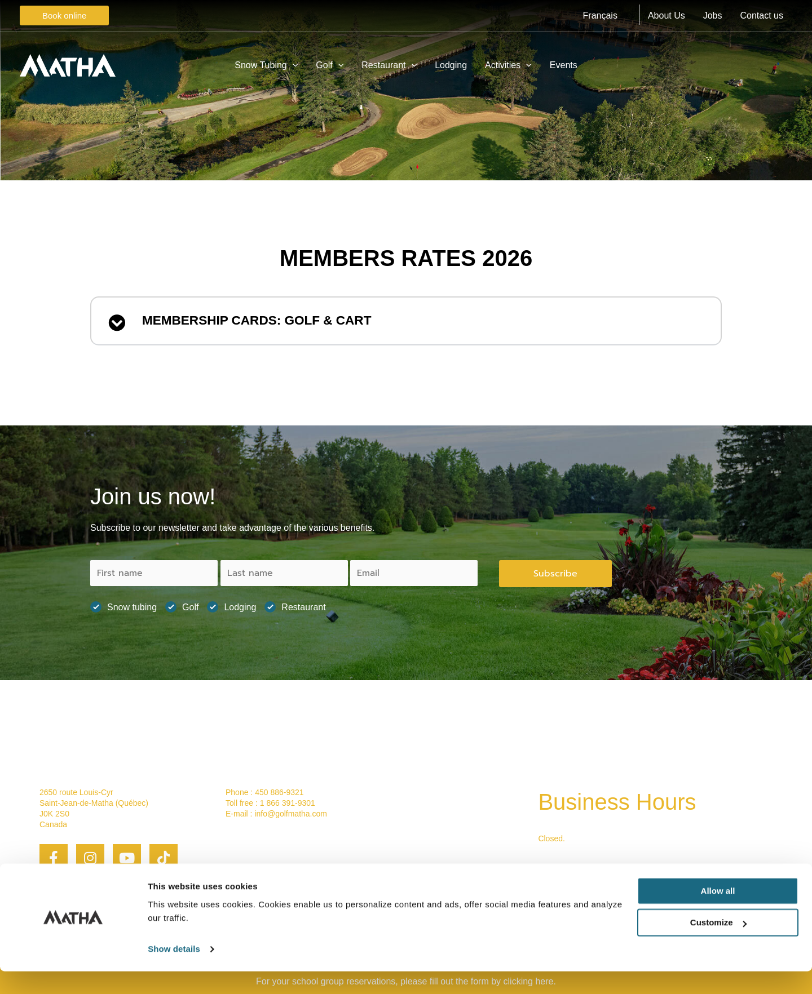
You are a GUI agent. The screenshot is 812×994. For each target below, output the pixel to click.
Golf (181, 603)
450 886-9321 (279, 788)
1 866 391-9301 (287, 799)
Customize (718, 945)
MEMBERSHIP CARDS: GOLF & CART (274, 321)
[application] (292, 65)
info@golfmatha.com (290, 810)
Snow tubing (123, 603)
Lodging (231, 603)
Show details (174, 972)
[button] (406, 321)
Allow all (718, 913)
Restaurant (294, 603)
